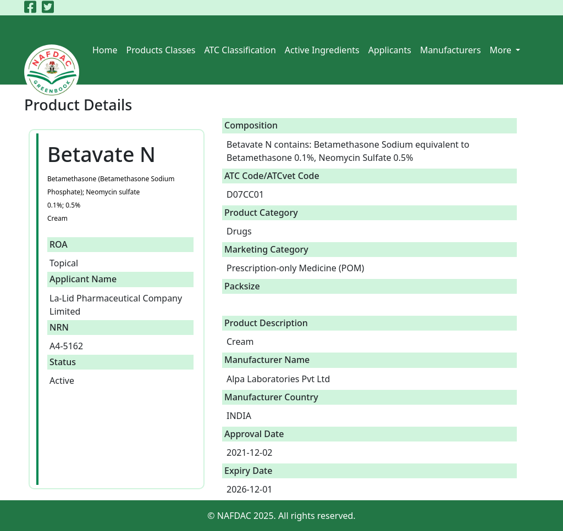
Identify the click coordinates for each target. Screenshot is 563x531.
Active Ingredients (322, 50)
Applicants (389, 50)
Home (105, 50)
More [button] (502, 50)
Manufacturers (450, 50)
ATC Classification (239, 50)
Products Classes (161, 50)
